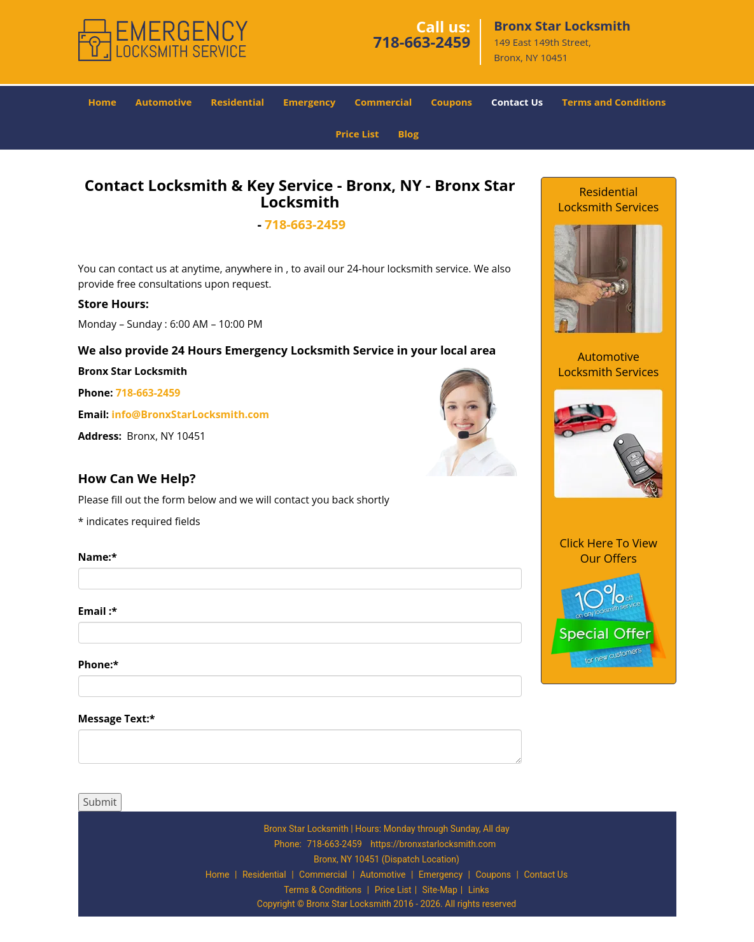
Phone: (98, 664)
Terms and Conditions (614, 101)
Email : (98, 611)
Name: (97, 557)
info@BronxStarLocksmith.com (190, 414)
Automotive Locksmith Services (608, 364)
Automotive (164, 101)
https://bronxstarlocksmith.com (433, 844)
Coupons (451, 101)
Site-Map (439, 890)
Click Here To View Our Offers (608, 550)
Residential (237, 101)
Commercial (383, 101)
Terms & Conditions (322, 890)
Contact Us (517, 101)
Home (102, 101)
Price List (357, 133)
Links (478, 890)
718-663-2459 (421, 41)
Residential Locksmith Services (608, 199)
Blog (408, 133)
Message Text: (116, 719)
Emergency (309, 101)
